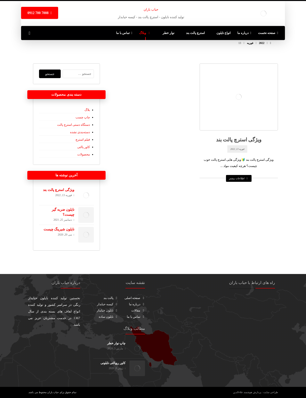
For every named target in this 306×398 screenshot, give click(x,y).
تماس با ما (136, 316)
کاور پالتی (83, 147)
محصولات (83, 154)
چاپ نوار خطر (116, 343)
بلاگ (87, 110)
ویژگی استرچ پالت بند (58, 190)
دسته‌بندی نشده (80, 132)
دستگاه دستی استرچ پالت (73, 124)
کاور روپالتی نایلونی (113, 363)
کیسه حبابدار (107, 304)
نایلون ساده (108, 316)
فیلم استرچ (83, 139)
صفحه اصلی (135, 298)
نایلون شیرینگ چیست (59, 229)
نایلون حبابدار (107, 310)
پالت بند (110, 298)
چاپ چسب (83, 117)
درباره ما (137, 304)
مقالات (138, 310)
